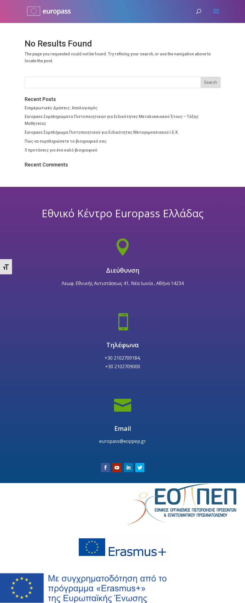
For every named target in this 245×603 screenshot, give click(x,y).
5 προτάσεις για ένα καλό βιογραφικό (61, 150)
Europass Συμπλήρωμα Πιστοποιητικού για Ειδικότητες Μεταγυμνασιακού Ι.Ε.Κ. (102, 132)
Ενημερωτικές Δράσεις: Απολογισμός (61, 108)
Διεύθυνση (122, 290)
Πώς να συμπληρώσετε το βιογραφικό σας (66, 141)
